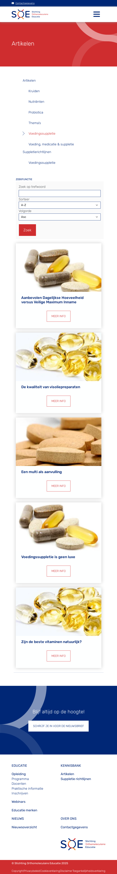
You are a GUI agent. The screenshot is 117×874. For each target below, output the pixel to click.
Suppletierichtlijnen (37, 152)
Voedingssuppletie (42, 133)
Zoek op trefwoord (32, 187)
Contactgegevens (23, 3)
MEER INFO (58, 316)
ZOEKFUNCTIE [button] (24, 179)
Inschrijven (20, 793)
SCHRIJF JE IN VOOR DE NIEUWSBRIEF (58, 726)
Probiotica (36, 112)
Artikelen (29, 80)
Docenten (19, 783)
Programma (20, 779)
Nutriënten (36, 101)
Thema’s (35, 123)
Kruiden (34, 91)
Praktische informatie (27, 788)
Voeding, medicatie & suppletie (51, 144)
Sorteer (24, 199)
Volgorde (25, 211)
